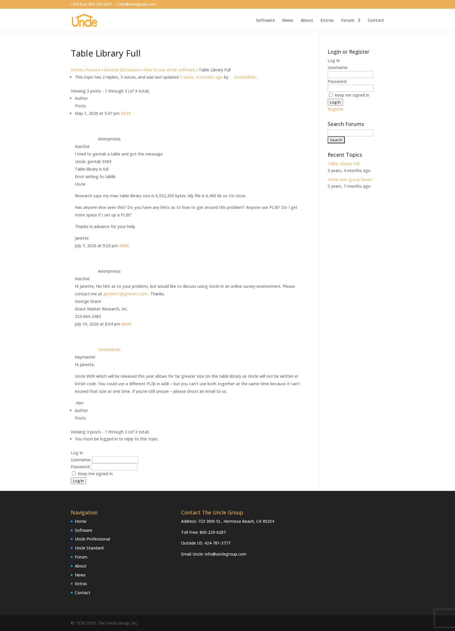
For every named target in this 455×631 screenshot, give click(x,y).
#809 (126, 324)
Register (336, 109)
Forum (347, 20)
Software (265, 20)
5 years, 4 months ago (201, 77)
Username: (81, 459)
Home (76, 70)
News (287, 20)
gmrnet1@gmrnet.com (125, 293)
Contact (376, 20)
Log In (78, 480)
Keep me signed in (95, 473)
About (307, 20)
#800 (124, 245)
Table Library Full (344, 163)
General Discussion (122, 70)
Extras (327, 20)
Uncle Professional (92, 539)
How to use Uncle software (169, 70)
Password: (81, 466)
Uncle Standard (89, 548)
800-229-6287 (100, 4)
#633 (126, 113)
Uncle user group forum (350, 179)
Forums (93, 70)
